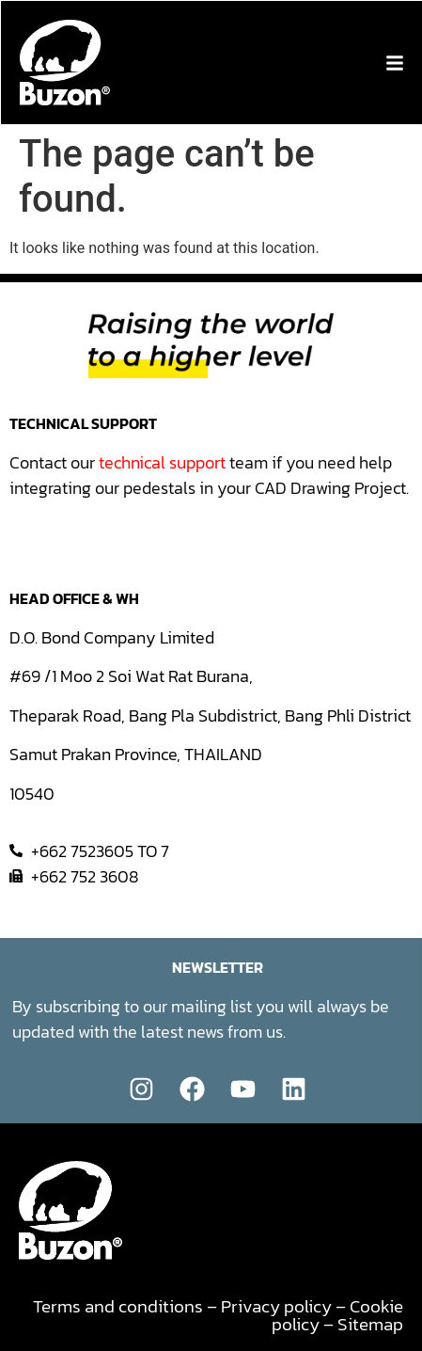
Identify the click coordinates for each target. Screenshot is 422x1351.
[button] (394, 63)
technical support (162, 462)
